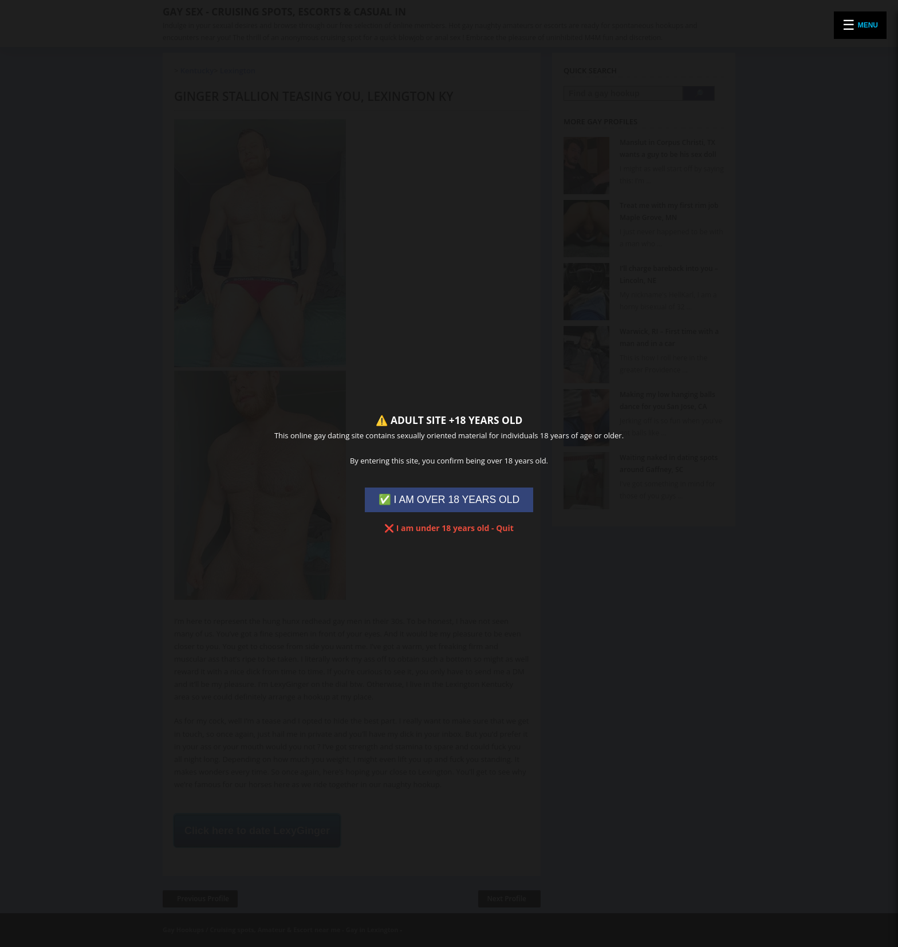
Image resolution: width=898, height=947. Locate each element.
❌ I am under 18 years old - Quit (449, 527)
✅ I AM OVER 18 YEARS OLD (449, 499)
